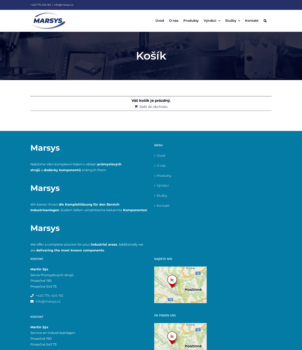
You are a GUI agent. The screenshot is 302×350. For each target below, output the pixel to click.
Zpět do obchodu (154, 107)
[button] (265, 21)
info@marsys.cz (63, 4)
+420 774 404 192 (40, 4)
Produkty (164, 176)
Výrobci (163, 185)
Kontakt (163, 206)
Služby (162, 196)
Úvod (161, 156)
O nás (161, 166)
